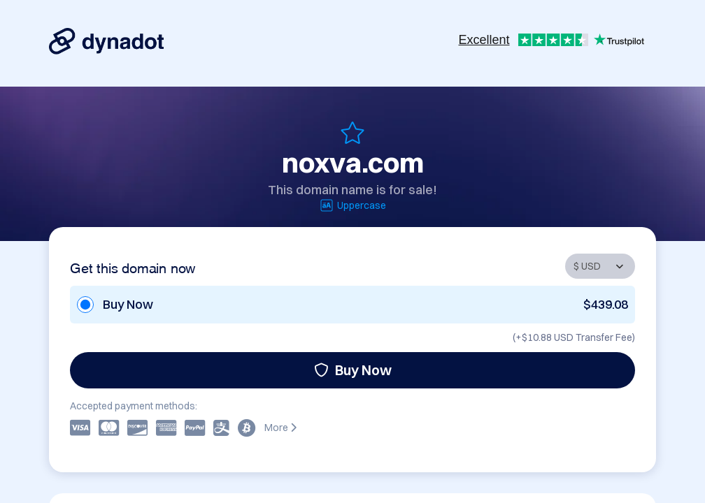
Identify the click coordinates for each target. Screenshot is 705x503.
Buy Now (353, 370)
